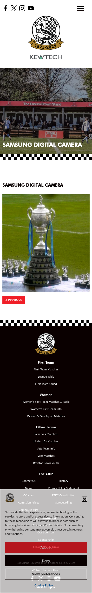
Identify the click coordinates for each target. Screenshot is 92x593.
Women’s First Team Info (46, 409)
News (28, 488)
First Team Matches (46, 369)
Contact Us (28, 481)
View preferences (46, 574)
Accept (46, 547)
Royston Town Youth (46, 463)
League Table (46, 376)
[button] (84, 499)
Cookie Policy (43, 585)
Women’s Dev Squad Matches (46, 416)
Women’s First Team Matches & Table (46, 401)
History (63, 481)
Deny (46, 561)
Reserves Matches (45, 434)
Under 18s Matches (46, 441)
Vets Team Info (46, 448)
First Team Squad (46, 384)
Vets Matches (45, 455)
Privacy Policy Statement (63, 488)
